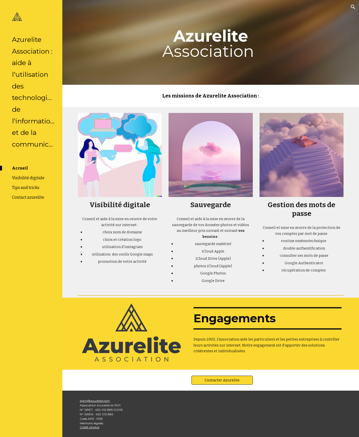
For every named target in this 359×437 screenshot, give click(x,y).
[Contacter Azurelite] (222, 380)
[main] (210, 42)
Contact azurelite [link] (28, 197)
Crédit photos (89, 427)
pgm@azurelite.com (95, 401)
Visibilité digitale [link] (28, 177)
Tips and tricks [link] (25, 187)
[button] (353, 7)
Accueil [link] (20, 168)
